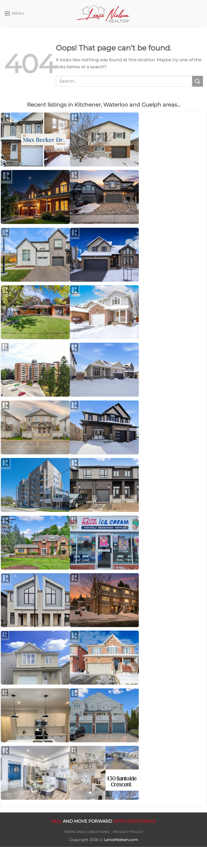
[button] (14, 13)
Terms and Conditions (86, 832)
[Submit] (197, 81)
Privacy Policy (128, 832)
